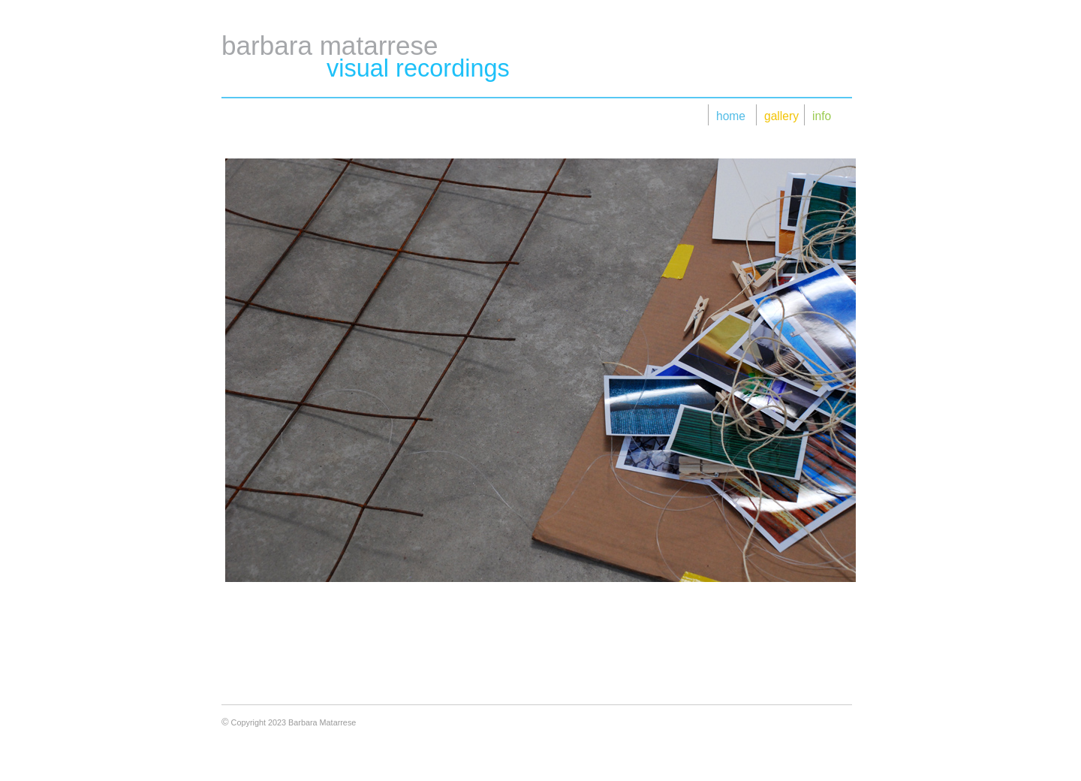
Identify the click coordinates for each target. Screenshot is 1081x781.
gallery (779, 116)
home (730, 116)
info (821, 116)
